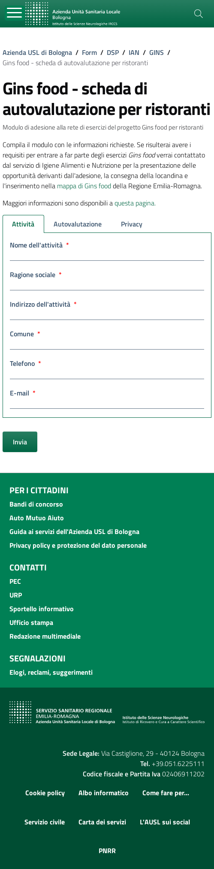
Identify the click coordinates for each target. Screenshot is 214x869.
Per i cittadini (39, 490)
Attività (23, 224)
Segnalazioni (37, 658)
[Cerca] (198, 14)
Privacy (131, 224)
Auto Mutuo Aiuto (36, 518)
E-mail (23, 393)
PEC (15, 581)
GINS (156, 52)
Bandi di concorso (36, 504)
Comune (25, 334)
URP (15, 595)
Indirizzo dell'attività (43, 304)
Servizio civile (44, 822)
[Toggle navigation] (15, 13)
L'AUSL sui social (165, 822)
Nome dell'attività (39, 245)
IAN (134, 52)
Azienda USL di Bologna (37, 52)
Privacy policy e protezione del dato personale (78, 545)
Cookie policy (45, 793)
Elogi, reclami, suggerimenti (51, 672)
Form (89, 52)
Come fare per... (165, 793)
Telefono (25, 363)
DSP (113, 52)
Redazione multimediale (45, 636)
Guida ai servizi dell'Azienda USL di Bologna (74, 531)
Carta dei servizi (102, 822)
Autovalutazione (78, 224)
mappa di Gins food (84, 186)
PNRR (107, 850)
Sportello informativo (41, 608)
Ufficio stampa (31, 622)
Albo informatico (103, 793)
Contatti (28, 567)
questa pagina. (135, 203)
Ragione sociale (36, 274)
